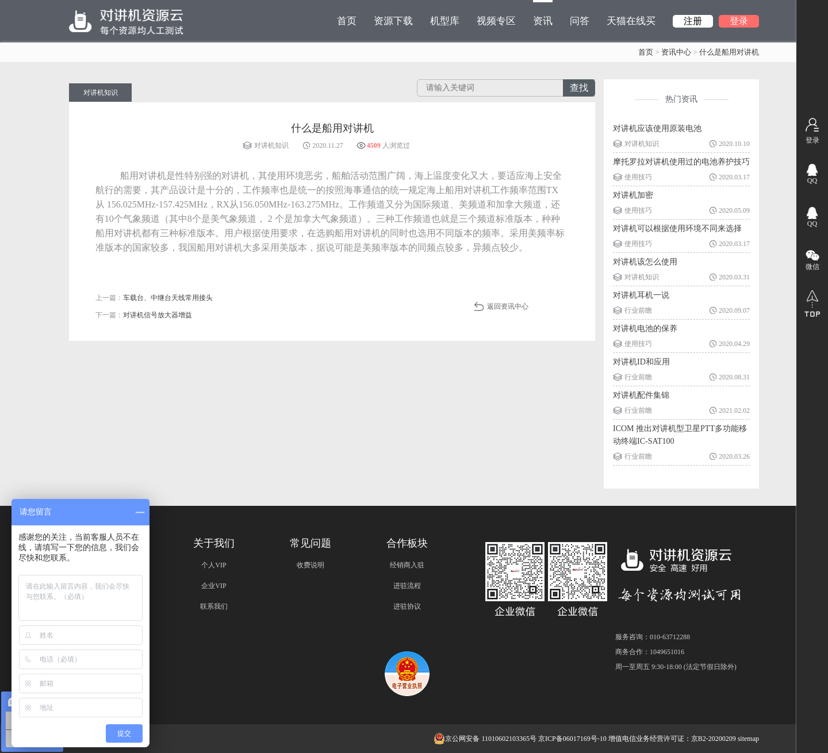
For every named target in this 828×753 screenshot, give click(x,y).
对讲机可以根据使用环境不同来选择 (677, 228)
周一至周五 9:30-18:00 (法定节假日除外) (676, 667)
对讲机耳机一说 (641, 295)
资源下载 (393, 21)
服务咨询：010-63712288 (652, 637)
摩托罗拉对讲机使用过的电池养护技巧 (681, 161)
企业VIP (213, 586)
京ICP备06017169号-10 (572, 739)
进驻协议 (407, 606)
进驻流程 (407, 586)
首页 (346, 21)
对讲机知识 (100, 93)
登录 (739, 21)
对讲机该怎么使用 (645, 262)
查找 (579, 88)
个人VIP (213, 565)
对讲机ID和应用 (641, 362)
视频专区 (496, 21)
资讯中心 (676, 52)
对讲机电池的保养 (645, 328)
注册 (693, 21)
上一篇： (154, 298)
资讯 (543, 13)
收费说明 (310, 565)
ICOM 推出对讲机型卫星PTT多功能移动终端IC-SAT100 (680, 434)
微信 (812, 267)
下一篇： (143, 315)
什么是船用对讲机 (729, 52)
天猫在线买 (631, 21)
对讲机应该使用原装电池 (657, 128)
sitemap (748, 739)
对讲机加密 (633, 195)
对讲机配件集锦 (641, 395)
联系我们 (214, 606)
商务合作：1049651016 (649, 652)
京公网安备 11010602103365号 (485, 739)
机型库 (444, 21)
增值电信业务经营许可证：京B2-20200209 (672, 739)
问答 (579, 21)
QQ (812, 180)
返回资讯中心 (507, 306)
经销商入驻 (407, 565)
